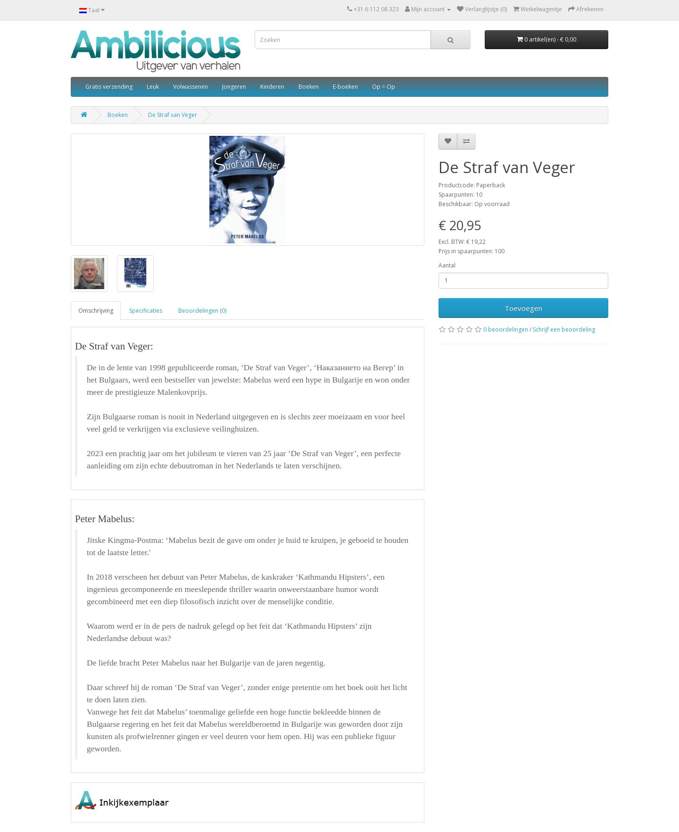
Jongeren (234, 87)
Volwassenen (190, 87)
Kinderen (272, 87)
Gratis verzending (108, 87)
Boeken (308, 87)
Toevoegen (523, 308)
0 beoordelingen (505, 329)
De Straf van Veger (172, 115)
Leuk (153, 87)
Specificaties (145, 311)
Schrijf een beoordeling (564, 329)
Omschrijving (95, 311)
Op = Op (383, 87)
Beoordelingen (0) (202, 311)
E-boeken (345, 87)
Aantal (447, 265)
